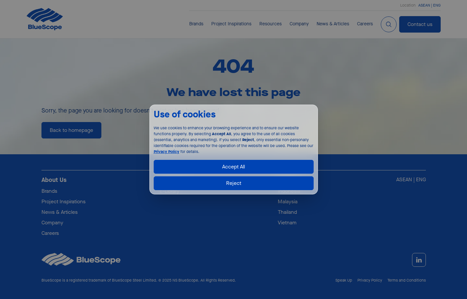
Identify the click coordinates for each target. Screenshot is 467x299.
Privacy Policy (166, 151)
